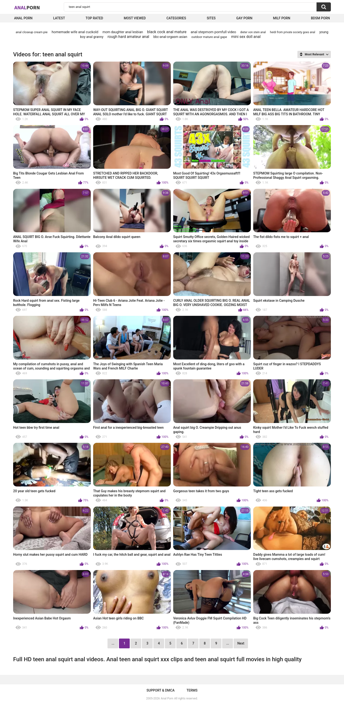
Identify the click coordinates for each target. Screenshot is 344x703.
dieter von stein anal (253, 32)
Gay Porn (244, 18)
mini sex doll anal (246, 36)
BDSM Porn (320, 18)
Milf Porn (281, 18)
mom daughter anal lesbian (122, 32)
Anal (27, 7)
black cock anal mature (167, 32)
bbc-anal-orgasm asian (170, 37)
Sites (211, 18)
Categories (176, 18)
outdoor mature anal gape (209, 37)
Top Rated (94, 18)
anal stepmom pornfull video (213, 32)
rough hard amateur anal (128, 36)
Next (240, 643)
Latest (59, 18)
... (227, 643)
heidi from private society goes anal (292, 32)
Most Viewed (135, 18)
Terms (192, 690)
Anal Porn (23, 18)
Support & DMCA (160, 690)
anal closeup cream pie (32, 32)
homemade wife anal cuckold (75, 32)
